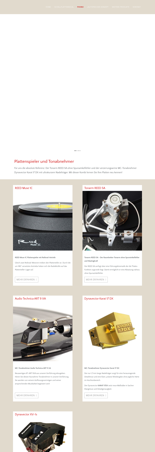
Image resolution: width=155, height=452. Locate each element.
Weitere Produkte (120, 7)
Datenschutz (137, 441)
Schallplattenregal (64, 7)
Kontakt (137, 7)
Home (48, 7)
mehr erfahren (25, 179)
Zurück (3, 28)
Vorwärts (152, 28)
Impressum (128, 441)
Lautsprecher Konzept (98, 7)
